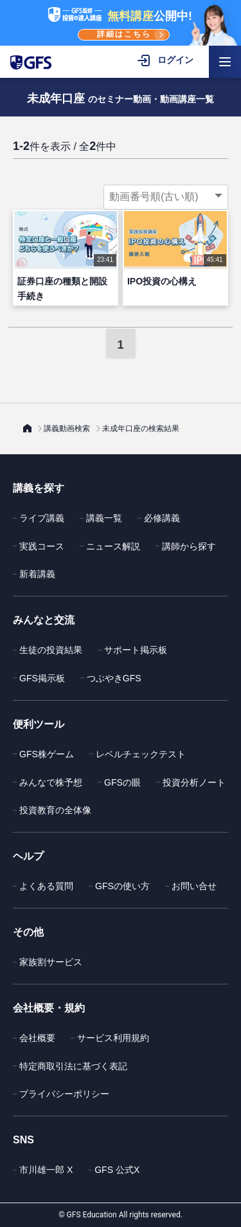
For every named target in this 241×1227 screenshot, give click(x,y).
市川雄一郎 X (46, 1170)
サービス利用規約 (113, 1038)
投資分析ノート (194, 782)
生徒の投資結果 (50, 650)
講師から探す (189, 546)
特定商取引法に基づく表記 (73, 1066)
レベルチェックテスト (141, 754)
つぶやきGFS (114, 678)
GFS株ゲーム (46, 754)
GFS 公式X (116, 1170)
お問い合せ (194, 886)
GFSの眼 (122, 782)
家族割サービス (50, 962)
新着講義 (37, 574)
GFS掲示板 (42, 678)
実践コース (41, 546)
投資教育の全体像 (55, 810)
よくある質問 (46, 886)
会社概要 (37, 1038)
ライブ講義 (41, 518)
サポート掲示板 (135, 650)
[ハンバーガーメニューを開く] (225, 62)
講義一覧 (104, 518)
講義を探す (38, 488)
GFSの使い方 (122, 886)
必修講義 (162, 518)
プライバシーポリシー (64, 1094)
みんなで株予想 (50, 782)
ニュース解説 (113, 546)
